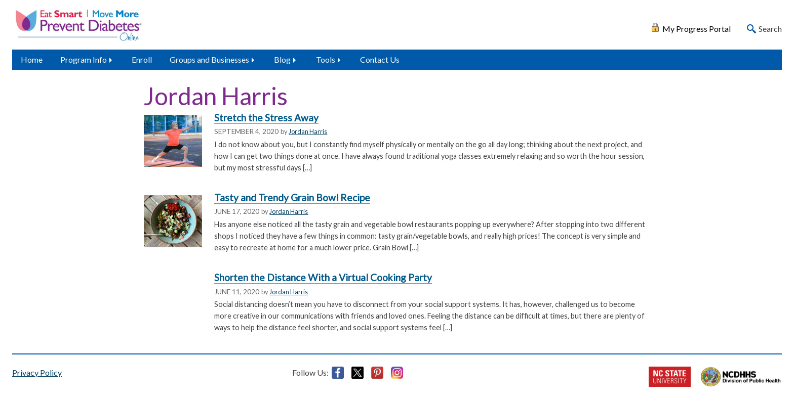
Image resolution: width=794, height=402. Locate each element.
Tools (325, 59)
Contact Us (380, 59)
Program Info (83, 59)
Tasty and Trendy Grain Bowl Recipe (292, 197)
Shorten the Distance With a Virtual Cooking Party (323, 277)
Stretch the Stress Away (266, 117)
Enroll (142, 59)
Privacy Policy (37, 372)
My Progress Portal (696, 28)
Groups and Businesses (209, 59)
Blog (282, 59)
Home (32, 59)
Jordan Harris (308, 131)
